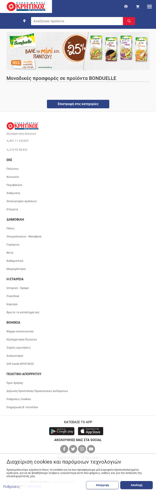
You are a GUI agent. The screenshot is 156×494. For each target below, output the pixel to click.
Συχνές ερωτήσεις (18, 347)
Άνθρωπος (13, 193)
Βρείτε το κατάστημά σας (22, 312)
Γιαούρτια (12, 244)
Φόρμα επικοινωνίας (20, 331)
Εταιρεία (12, 209)
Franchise (12, 296)
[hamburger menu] (149, 6)
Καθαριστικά (14, 260)
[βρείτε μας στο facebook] (64, 449)
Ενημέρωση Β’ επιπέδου (22, 407)
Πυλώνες (12, 168)
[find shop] (24, 21)
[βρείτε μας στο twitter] (73, 449)
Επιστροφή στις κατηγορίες (78, 104)
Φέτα (9, 252)
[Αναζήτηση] (129, 21)
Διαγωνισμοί (14, 355)
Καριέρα (11, 304)
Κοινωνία (12, 176)
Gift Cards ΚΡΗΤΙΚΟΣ (20, 363)
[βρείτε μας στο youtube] (91, 449)
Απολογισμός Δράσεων (21, 201)
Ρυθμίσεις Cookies (18, 399)
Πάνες (10, 228)
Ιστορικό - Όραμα (17, 288)
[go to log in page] (125, 6)
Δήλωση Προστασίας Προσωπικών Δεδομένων (37, 391)
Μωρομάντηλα (16, 269)
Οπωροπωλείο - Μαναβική (23, 236)
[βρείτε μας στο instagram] (82, 449)
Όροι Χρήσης (14, 382)
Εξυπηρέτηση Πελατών (21, 339)
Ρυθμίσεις (11, 486)
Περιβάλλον (14, 185)
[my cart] (137, 6)
